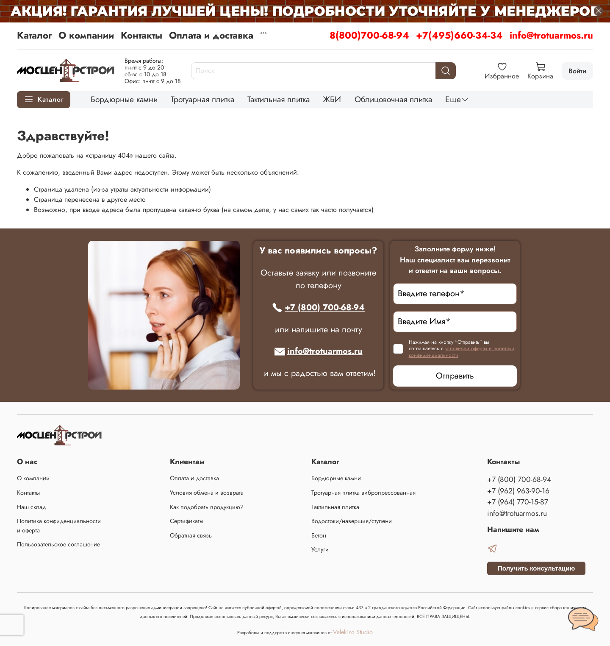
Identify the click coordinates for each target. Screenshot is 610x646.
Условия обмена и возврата (207, 492)
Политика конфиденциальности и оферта (59, 526)
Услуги (320, 549)
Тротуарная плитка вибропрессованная (363, 492)
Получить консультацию (536, 568)
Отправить (455, 376)
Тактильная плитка (278, 99)
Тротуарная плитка (202, 99)
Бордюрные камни (124, 99)
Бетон (318, 535)
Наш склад (31, 507)
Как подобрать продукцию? (207, 507)
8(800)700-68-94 (369, 35)
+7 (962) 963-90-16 (518, 490)
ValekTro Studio (353, 632)
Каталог (34, 35)
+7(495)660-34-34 (459, 35)
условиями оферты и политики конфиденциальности (461, 352)
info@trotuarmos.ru (551, 35)
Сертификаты (186, 521)
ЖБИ (332, 99)
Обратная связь (191, 535)
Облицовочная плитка (393, 99)
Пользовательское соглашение (58, 544)
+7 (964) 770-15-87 (517, 501)
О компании (86, 35)
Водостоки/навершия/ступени (351, 521)
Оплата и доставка (211, 35)
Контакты (141, 35)
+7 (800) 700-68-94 (318, 307)
